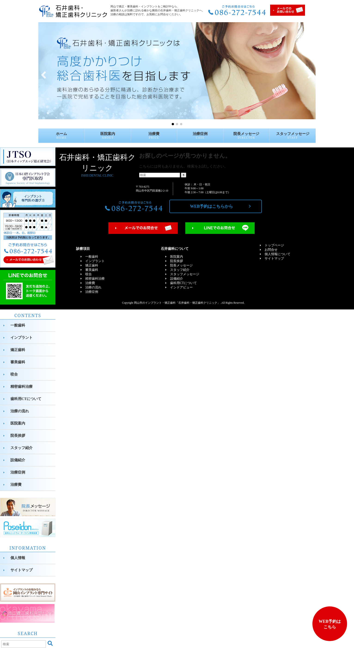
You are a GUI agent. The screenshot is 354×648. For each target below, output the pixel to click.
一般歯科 (17, 325)
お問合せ (271, 249)
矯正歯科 (17, 350)
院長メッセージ (246, 136)
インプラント (21, 337)
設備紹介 (17, 460)
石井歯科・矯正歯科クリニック (97, 165)
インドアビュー (181, 287)
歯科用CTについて (25, 399)
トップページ (274, 245)
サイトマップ (21, 570)
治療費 (153, 136)
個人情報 (17, 558)
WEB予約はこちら (330, 624)
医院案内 (107, 136)
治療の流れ (19, 411)
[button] (44, 74)
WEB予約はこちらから (211, 206)
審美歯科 (17, 362)
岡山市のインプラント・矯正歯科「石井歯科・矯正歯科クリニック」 (177, 302)
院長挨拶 (17, 435)
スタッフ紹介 (21, 448)
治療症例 (200, 136)
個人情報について (277, 254)
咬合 (14, 374)
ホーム (61, 136)
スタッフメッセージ (292, 136)
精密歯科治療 (21, 386)
